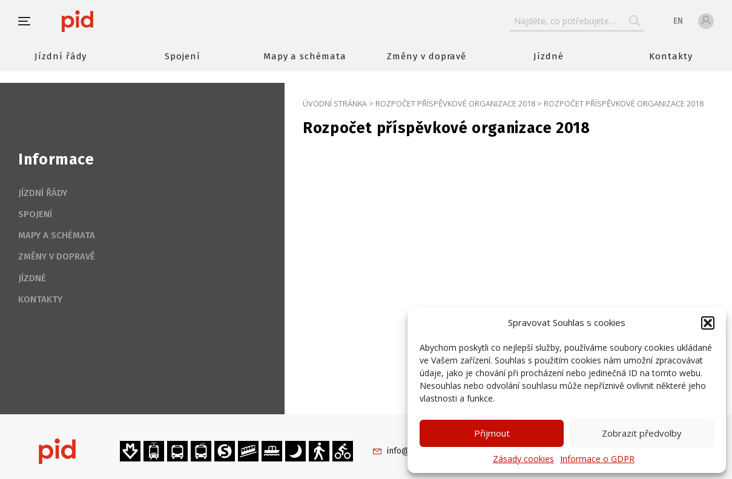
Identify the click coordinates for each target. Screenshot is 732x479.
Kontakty (671, 56)
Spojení (182, 56)
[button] (708, 323)
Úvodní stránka (335, 103)
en (678, 21)
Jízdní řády (61, 56)
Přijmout (492, 433)
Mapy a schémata (304, 56)
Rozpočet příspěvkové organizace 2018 (455, 103)
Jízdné (548, 56)
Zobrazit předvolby (642, 433)
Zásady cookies (523, 458)
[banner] (113, 21)
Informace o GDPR (597, 458)
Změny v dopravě (426, 56)
